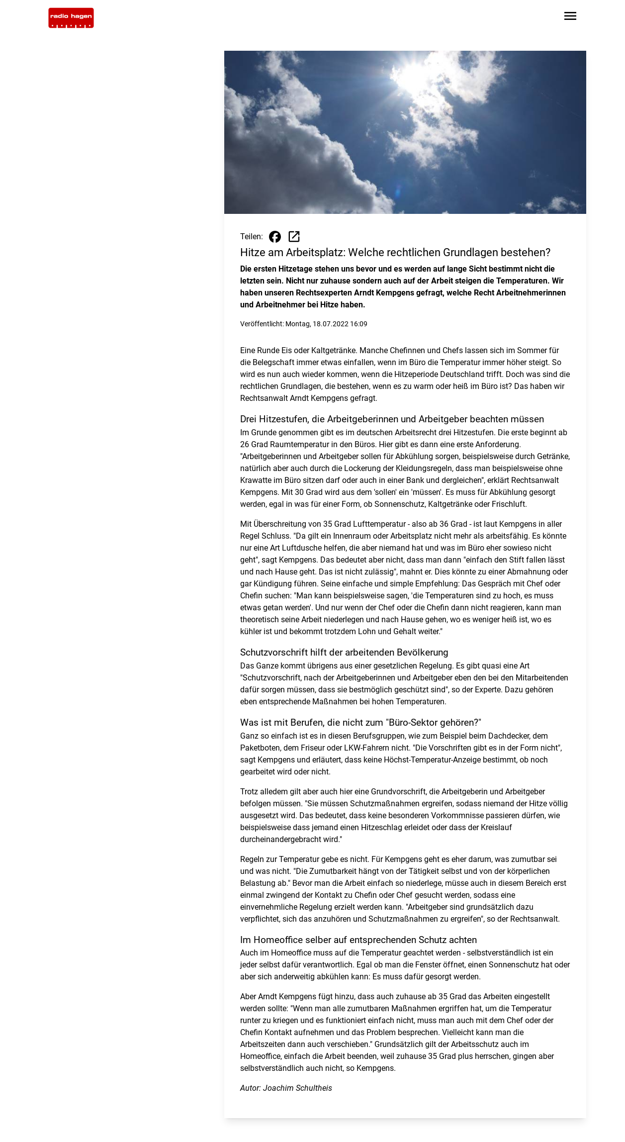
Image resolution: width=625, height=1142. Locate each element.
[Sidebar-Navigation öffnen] (570, 17)
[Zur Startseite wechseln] (71, 18)
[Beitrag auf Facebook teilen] (275, 237)
